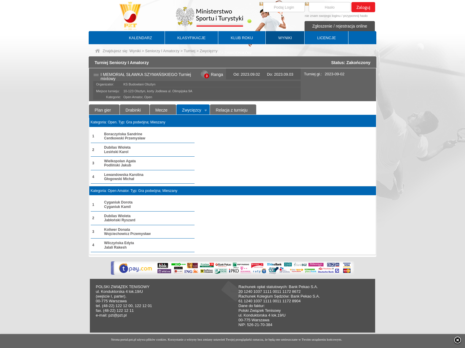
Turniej (189, 51)
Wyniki (135, 51)
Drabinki (133, 110)
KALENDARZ (140, 38)
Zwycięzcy (191, 110)
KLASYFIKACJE (191, 38)
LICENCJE (326, 38)
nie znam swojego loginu (322, 16)
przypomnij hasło (355, 16)
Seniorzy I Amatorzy (162, 51)
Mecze (161, 110)
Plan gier (103, 110)
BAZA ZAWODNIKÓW (233, 53)
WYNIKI (285, 38)
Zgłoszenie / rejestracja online (339, 26)
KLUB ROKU (242, 38)
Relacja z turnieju (231, 110)
